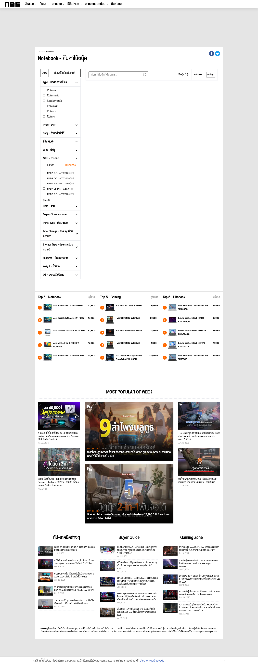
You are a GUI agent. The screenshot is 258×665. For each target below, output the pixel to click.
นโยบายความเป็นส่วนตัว (152, 662)
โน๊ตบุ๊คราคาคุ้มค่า (52, 95)
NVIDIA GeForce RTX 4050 (58, 178)
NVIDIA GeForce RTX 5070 (58, 188)
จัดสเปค (29, 4)
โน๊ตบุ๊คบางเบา (50, 106)
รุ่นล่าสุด (210, 75)
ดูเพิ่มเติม (46, 200)
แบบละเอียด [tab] (70, 165)
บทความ (57, 4)
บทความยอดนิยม (95, 4)
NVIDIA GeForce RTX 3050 (58, 194)
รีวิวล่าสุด (73, 4)
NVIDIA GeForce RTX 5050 (58, 183)
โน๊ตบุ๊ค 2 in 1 (50, 111)
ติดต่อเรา (116, 4)
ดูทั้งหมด (91, 297)
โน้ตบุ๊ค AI (49, 116)
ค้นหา (43, 4)
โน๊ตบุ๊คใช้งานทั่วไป (52, 101)
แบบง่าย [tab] (50, 165)
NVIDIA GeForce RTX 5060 (58, 173)
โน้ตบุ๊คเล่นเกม (50, 90)
